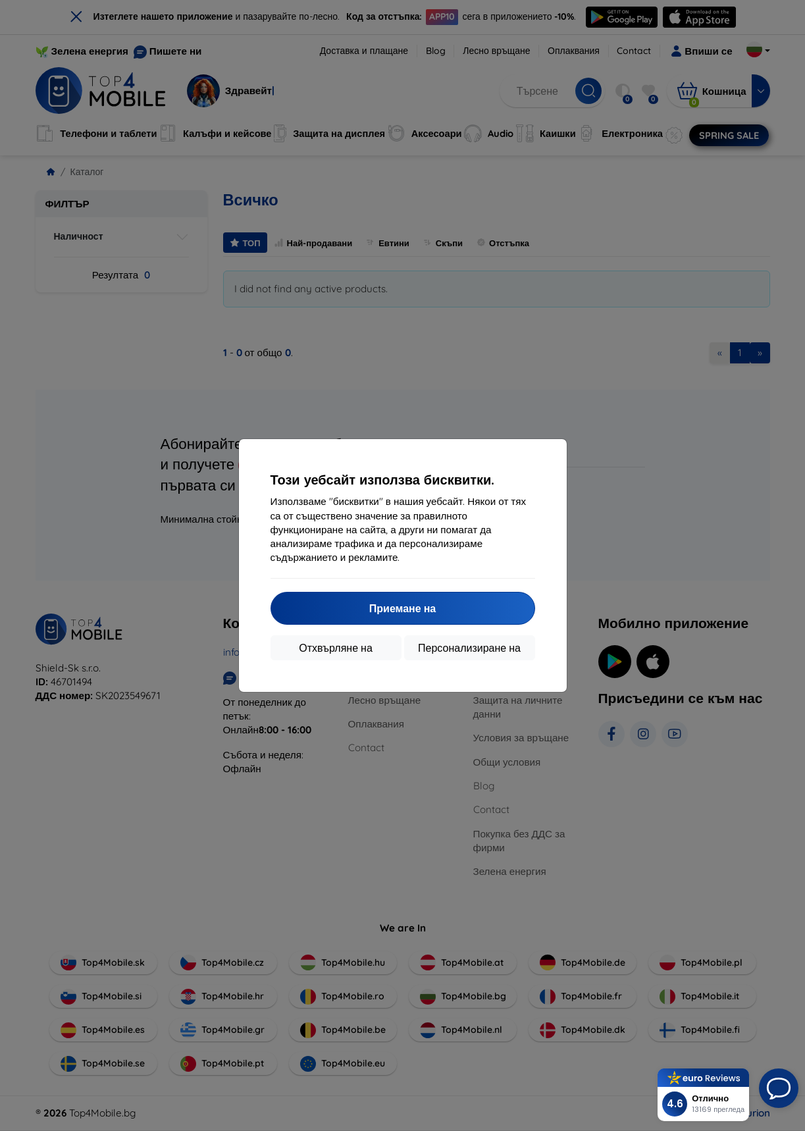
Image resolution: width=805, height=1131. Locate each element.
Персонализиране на (469, 647)
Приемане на (402, 608)
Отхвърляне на (336, 647)
